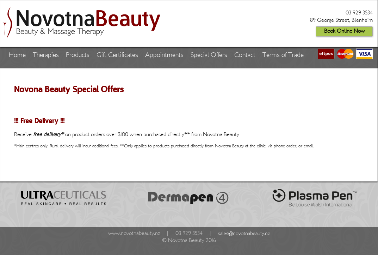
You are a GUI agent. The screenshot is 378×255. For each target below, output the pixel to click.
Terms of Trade (283, 55)
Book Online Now (344, 31)
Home (17, 55)
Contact (244, 55)
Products (77, 55)
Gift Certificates (117, 55)
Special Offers (209, 55)
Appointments (164, 55)
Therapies (46, 55)
